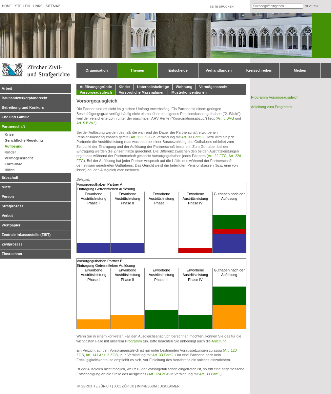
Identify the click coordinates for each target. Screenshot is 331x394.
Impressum (147, 386)
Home (7, 6)
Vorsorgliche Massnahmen (141, 92)
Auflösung (13, 146)
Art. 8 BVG (225, 118)
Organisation (97, 70)
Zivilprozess (12, 244)
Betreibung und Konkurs (23, 107)
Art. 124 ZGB (159, 374)
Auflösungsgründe (96, 87)
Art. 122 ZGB (141, 137)
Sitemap (53, 6)
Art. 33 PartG (191, 137)
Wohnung (184, 87)
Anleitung (219, 341)
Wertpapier (11, 225)
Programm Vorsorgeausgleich (275, 97)
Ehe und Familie (15, 117)
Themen (137, 70)
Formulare (13, 164)
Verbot (7, 216)
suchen (311, 6)
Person (8, 196)
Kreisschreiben (259, 70)
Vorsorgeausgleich (96, 92)
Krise (9, 134)
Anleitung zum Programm (271, 107)
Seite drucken (222, 6)
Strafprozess (13, 206)
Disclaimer (169, 386)
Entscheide (178, 70)
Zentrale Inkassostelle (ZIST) (26, 235)
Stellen (22, 6)
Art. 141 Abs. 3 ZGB (102, 355)
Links (37, 6)
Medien (300, 70)
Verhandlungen (219, 70)
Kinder (10, 152)
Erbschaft (10, 177)
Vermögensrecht (19, 158)
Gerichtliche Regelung (24, 140)
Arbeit (7, 88)
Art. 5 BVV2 (85, 123)
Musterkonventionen (189, 92)
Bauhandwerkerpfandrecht (24, 98)
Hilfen (10, 170)
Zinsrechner (12, 254)
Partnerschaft (13, 126)
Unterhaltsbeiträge (153, 87)
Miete (6, 187)
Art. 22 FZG (217, 156)
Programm (133, 341)
